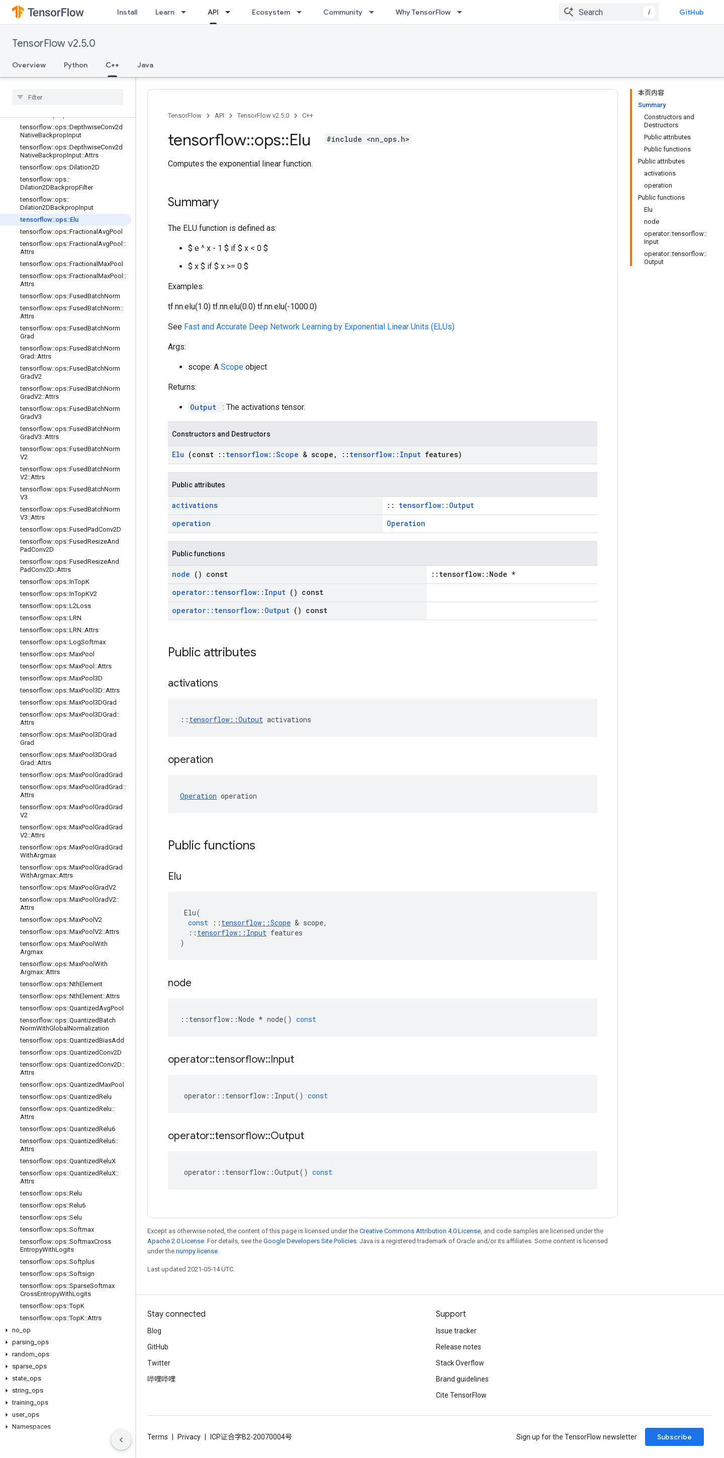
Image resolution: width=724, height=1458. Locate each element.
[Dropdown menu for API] (231, 12)
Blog (154, 1331)
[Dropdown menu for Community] (375, 12)
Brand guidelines (462, 1379)
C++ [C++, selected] (112, 64)
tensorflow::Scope (264, 454)
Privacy (189, 1437)
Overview (29, 64)
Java (145, 64)
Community (343, 12)
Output (205, 407)
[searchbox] (67, 97)
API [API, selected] (213, 12)
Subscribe (674, 1436)
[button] (65, 1330)
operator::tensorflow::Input (231, 592)
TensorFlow (185, 115)
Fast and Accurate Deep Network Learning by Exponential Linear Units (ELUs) (319, 326)
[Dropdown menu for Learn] (186, 12)
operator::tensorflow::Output (233, 610)
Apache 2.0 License (175, 1241)
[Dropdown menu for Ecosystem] (302, 12)
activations (195, 505)
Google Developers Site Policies (309, 1241)
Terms (157, 1437)
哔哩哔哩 (161, 1379)
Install (127, 12)
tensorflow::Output (436, 505)
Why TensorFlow (423, 12)
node (183, 574)
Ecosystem (271, 12)
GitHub (691, 12)
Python (75, 64)
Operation (406, 523)
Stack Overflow (460, 1363)
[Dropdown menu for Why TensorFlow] (462, 12)
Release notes (458, 1347)
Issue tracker (456, 1331)
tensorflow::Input (387, 454)
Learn (164, 12)
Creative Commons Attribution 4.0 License (420, 1231)
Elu (180, 454)
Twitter (158, 1363)
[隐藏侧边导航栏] (121, 1440)
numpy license (197, 1251)
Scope (233, 367)
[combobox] (609, 12)
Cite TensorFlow (461, 1395)
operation (191, 523)
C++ (307, 115)
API (219, 115)
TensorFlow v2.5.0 (54, 43)
